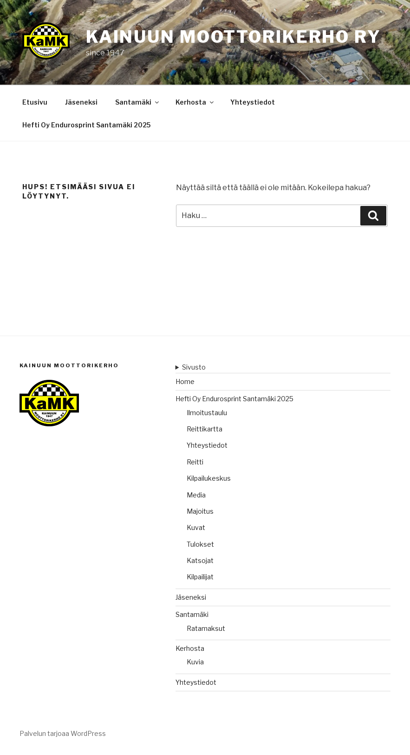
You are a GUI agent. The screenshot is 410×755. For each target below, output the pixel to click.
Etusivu (34, 102)
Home (185, 381)
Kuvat (196, 527)
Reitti (195, 462)
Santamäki (137, 102)
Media (196, 495)
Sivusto (194, 367)
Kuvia (195, 662)
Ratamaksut (206, 628)
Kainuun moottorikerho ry (233, 36)
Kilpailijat (200, 577)
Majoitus (200, 511)
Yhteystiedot (252, 102)
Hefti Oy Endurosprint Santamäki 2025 (86, 125)
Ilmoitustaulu (207, 413)
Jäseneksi (81, 102)
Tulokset (200, 544)
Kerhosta (195, 102)
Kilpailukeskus (209, 478)
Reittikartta (204, 429)
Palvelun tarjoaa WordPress (63, 733)
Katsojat (200, 560)
